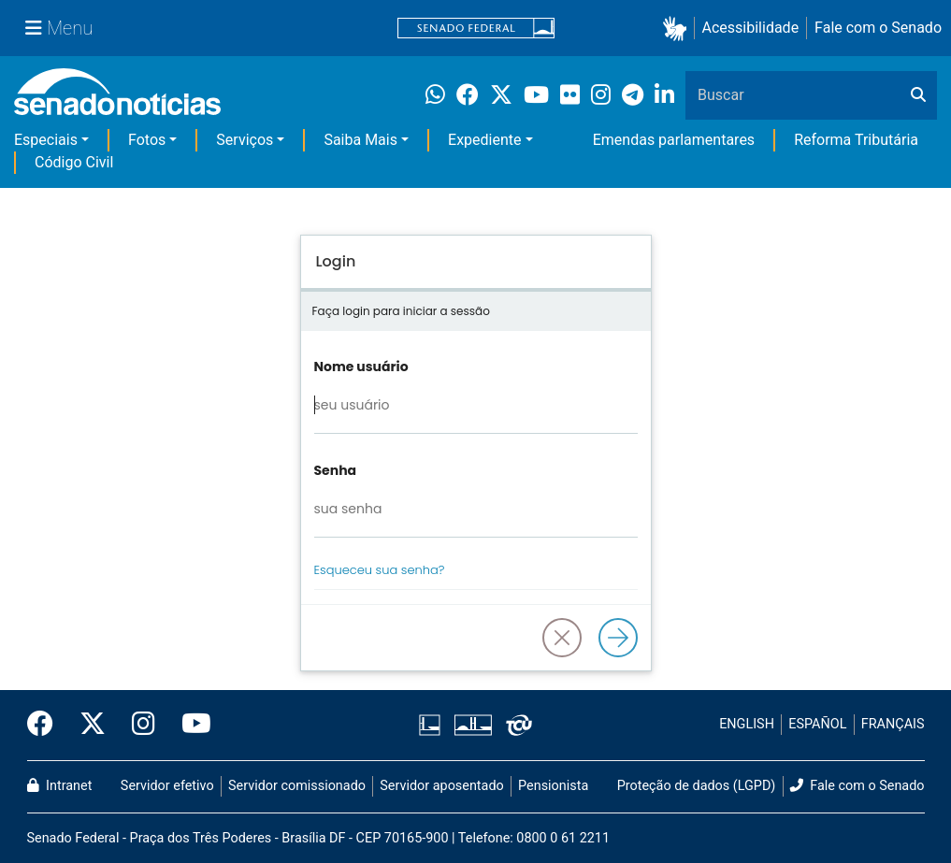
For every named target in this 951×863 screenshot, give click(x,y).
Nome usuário (361, 366)
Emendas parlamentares (674, 140)
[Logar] (618, 637)
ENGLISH (746, 724)
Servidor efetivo (167, 786)
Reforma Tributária (856, 140)
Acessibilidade (751, 27)
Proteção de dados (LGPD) (696, 786)
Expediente (484, 140)
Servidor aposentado (441, 786)
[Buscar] (918, 95)
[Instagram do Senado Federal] (143, 724)
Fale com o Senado (878, 27)
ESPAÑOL (817, 724)
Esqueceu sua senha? (379, 570)
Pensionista (553, 786)
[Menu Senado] (58, 28)
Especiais (46, 140)
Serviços (244, 140)
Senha (335, 470)
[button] (678, 28)
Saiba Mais (360, 140)
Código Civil (74, 162)
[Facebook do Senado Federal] (46, 724)
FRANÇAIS (893, 724)
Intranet (60, 786)
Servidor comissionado (297, 786)
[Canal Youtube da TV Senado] (189, 724)
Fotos (147, 140)
